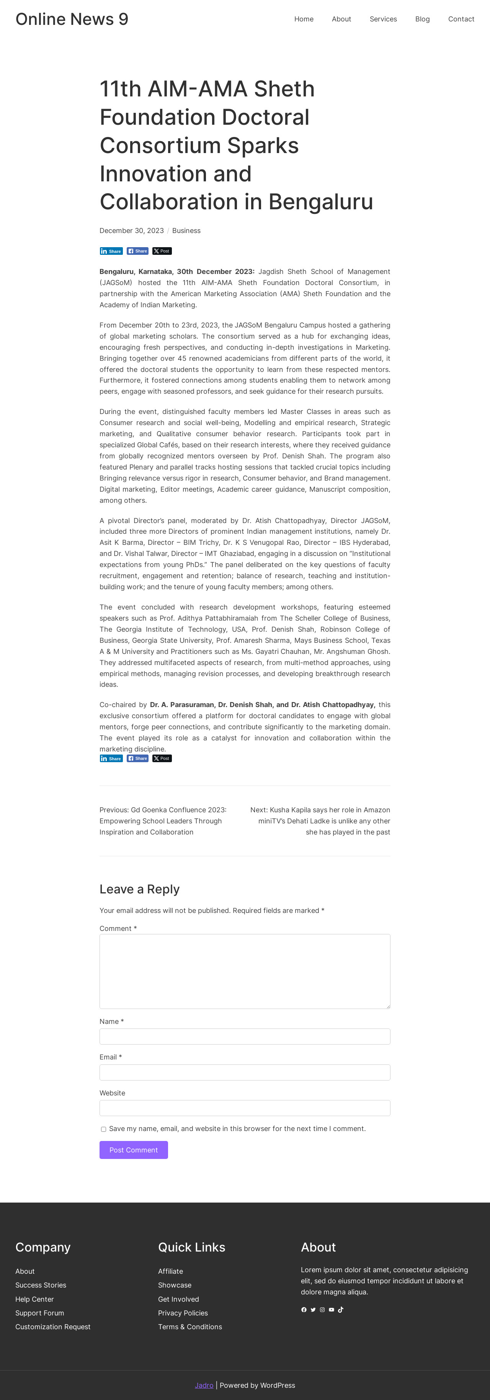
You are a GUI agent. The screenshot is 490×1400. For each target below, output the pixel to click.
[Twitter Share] (162, 251)
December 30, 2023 (132, 230)
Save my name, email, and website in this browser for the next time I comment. (237, 1128)
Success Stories (40, 1285)
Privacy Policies (183, 1313)
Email (111, 1057)
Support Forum (39, 1313)
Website (112, 1093)
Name (112, 1021)
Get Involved (178, 1299)
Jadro (204, 1385)
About (25, 1271)
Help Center (34, 1299)
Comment (118, 928)
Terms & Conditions (190, 1326)
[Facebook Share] (138, 251)
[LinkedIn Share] (111, 251)
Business (186, 230)
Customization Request (53, 1326)
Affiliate (170, 1271)
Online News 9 (72, 19)
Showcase (174, 1285)
